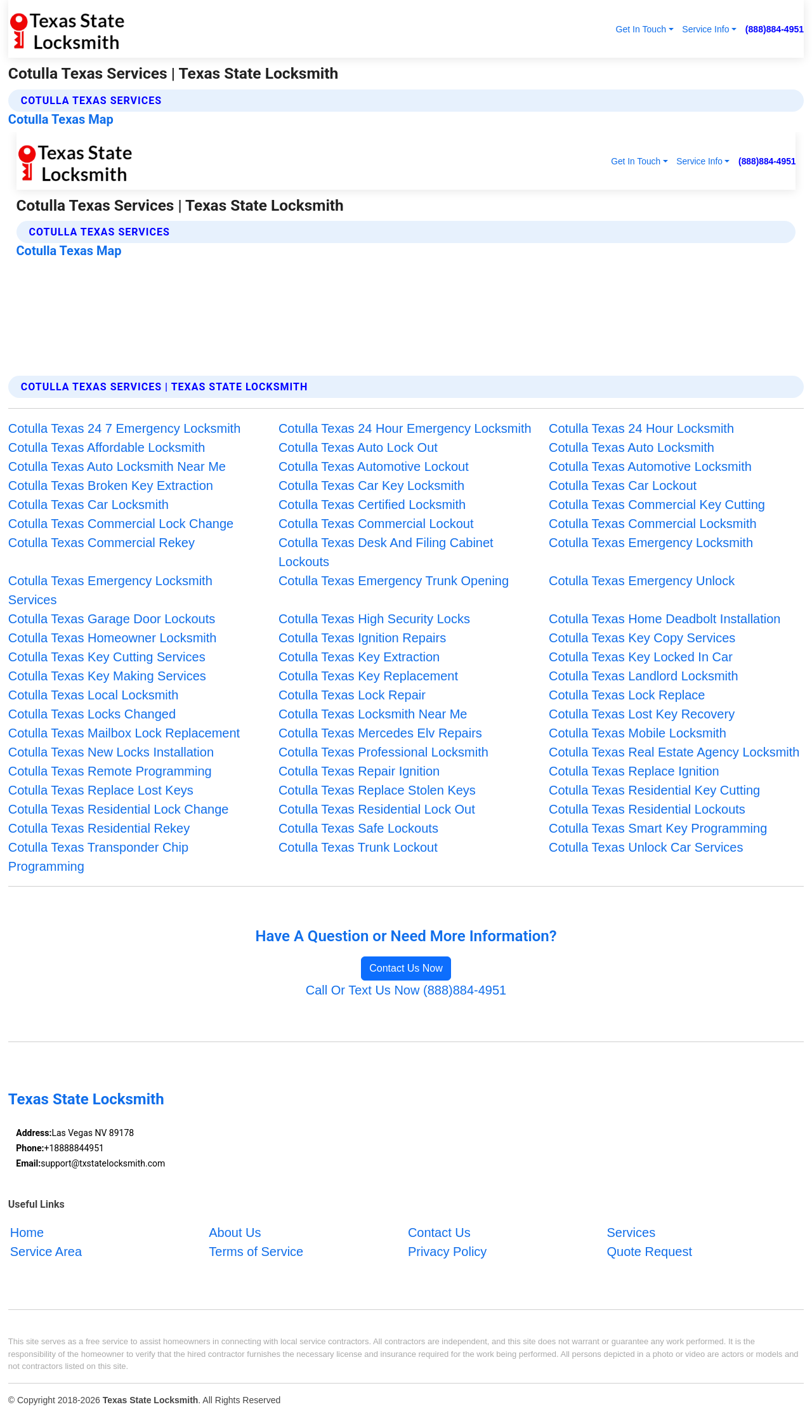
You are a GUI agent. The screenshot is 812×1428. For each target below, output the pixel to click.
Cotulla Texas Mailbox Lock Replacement (124, 733)
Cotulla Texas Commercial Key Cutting (657, 505)
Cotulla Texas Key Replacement (368, 676)
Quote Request (649, 1252)
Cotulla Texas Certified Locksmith (372, 505)
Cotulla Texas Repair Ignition (359, 771)
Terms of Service (256, 1252)
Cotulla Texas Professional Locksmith (383, 752)
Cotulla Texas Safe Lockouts (358, 828)
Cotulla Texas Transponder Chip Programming (98, 856)
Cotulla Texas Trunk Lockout (358, 847)
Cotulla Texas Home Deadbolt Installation (664, 619)
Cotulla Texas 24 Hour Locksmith (641, 428)
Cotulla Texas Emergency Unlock (642, 581)
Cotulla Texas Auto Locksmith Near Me (117, 466)
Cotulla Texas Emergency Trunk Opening (393, 581)
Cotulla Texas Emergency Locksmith (651, 543)
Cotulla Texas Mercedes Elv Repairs (380, 733)
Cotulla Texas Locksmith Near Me (373, 714)
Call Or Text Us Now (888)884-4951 (406, 990)
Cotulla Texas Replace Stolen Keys (377, 790)
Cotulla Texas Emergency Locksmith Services (110, 590)
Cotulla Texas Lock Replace (627, 695)
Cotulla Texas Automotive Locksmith (650, 466)
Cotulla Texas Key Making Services (107, 676)
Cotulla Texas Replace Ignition (634, 771)
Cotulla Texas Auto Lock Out (358, 447)
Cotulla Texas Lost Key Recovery (642, 714)
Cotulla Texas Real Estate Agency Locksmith (674, 752)
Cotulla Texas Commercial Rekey (101, 543)
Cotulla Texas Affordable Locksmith (107, 447)
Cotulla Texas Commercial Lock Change (120, 524)
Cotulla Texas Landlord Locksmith (643, 676)
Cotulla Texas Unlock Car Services (646, 847)
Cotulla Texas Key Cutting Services (107, 657)
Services (630, 1233)
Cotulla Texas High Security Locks (374, 619)
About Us (235, 1233)
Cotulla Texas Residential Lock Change (118, 809)
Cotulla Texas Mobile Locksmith (637, 733)
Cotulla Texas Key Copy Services (642, 638)
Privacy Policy (447, 1252)
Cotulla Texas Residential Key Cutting (654, 790)
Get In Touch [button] (640, 29)
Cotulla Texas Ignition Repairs (362, 638)
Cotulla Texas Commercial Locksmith (653, 524)
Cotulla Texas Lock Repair (352, 695)
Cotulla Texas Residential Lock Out (376, 809)
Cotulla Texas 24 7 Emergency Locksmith (124, 428)
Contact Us (439, 1233)
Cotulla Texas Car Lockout (623, 486)
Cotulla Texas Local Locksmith (93, 695)
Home (27, 1233)
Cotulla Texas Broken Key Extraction (110, 486)
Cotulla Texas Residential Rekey (99, 828)
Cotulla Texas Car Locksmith (88, 505)
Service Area (46, 1252)
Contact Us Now (406, 968)
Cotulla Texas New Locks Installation (111, 752)
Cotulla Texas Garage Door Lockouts (111, 619)
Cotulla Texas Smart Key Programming (658, 828)
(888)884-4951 (774, 29)
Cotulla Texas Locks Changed (92, 714)
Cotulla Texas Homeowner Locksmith (112, 638)
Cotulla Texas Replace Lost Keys (100, 790)
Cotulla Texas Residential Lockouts (647, 809)
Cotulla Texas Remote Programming (110, 771)
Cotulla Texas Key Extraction (359, 657)
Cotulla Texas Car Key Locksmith (371, 486)
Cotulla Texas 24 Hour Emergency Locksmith (405, 428)
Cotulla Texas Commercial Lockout (376, 524)
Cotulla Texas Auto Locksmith (631, 447)
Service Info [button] (705, 29)
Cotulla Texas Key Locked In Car (641, 657)
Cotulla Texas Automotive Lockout (373, 466)
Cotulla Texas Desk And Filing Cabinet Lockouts (386, 552)
